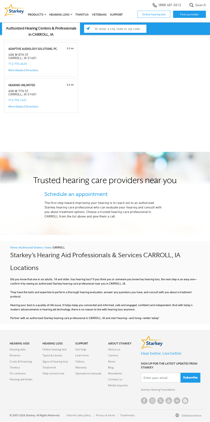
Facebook (144, 401)
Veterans (99, 14)
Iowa (48, 247)
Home (14, 247)
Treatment (49, 367)
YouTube (168, 401)
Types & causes (52, 355)
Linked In (177, 401)
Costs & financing (21, 361)
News (111, 361)
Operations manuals (88, 373)
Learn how (82, 355)
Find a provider (189, 14)
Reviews (15, 355)
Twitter (160, 401)
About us (114, 349)
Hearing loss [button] (59, 14)
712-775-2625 (17, 63)
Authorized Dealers (31, 247)
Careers (113, 355)
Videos (79, 361)
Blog (111, 367)
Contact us (115, 379)
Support (116, 14)
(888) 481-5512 (167, 5)
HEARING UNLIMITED (21, 85)
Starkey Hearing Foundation (159, 390)
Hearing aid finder (21, 379)
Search (197, 5)
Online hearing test (153, 14)
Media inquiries (118, 385)
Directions (32, 70)
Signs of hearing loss (55, 361)
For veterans (18, 373)
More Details (16, 70)
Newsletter (115, 373)
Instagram (152, 401)
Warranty (81, 367)
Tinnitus (82, 14)
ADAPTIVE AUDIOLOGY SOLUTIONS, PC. (32, 48)
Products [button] (35, 14)
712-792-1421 (17, 100)
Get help (80, 349)
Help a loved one (53, 373)
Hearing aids (17, 349)
